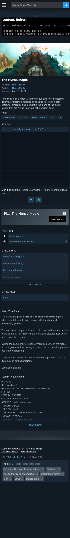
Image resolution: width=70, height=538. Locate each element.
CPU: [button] (5, 480)
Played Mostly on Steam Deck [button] (19, 475)
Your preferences (28, 453)
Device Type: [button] (33, 480)
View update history (13, 265)
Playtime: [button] (52, 471)
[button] (35, 131)
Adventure (9, 119)
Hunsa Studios (19, 86)
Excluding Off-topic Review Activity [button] (21, 471)
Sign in (5, 191)
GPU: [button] (17, 480)
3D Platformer (39, 119)
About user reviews (9, 453)
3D (53, 119)
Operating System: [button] (50, 475)
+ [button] (60, 119)
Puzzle (23, 119)
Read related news (12, 272)
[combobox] (37, 5)
